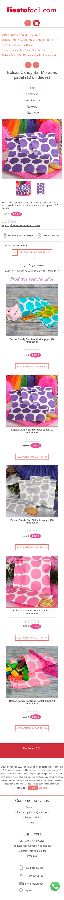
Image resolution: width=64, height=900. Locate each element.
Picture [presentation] (32, 87)
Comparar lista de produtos (32, 851)
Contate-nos (31, 807)
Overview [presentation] (32, 94)
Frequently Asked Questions (32, 812)
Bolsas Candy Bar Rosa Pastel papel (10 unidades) (32, 702)
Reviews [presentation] (32, 106)
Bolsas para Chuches (28, 271)
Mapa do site (32, 817)
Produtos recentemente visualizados (32, 845)
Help (32, 822)
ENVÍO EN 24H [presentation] (32, 112)
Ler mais (43, 788)
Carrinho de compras (36, 23)
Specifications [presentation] (32, 100)
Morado (52, 271)
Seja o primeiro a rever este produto (21, 225)
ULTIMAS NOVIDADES (32, 840)
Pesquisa (32, 856)
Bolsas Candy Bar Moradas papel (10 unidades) (32, 431)
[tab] (32, 88)
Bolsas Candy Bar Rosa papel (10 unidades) (32, 611)
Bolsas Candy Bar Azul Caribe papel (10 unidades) (32, 340)
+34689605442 (35, 875)
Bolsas (6, 271)
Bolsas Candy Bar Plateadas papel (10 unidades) (32, 521)
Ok (33, 787)
